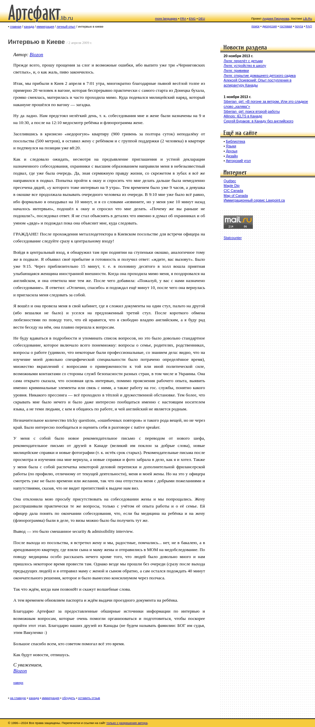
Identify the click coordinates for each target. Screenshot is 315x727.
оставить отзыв (89, 698)
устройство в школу (250, 66)
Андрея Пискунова (275, 18)
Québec (230, 181)
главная (15, 26)
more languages (166, 18)
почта (299, 26)
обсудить (68, 698)
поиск (256, 26)
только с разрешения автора (127, 723)
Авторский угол (238, 161)
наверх (18, 682)
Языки (231, 146)
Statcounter (233, 238)
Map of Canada (236, 196)
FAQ (309, 26)
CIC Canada (233, 191)
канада (29, 26)
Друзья (232, 151)
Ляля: (229, 66)
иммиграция (45, 26)
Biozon (36, 54)
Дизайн (232, 156)
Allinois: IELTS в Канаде (243, 116)
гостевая (286, 26)
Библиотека (235, 141)
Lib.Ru (307, 18)
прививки (241, 71)
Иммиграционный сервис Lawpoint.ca (254, 200)
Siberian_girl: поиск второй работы (252, 111)
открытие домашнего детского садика (265, 75)
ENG (192, 18)
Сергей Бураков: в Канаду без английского (258, 121)
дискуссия (269, 26)
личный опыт (66, 26)
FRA (183, 18)
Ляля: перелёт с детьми (243, 61)
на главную (18, 698)
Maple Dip (232, 186)
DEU (201, 18)
